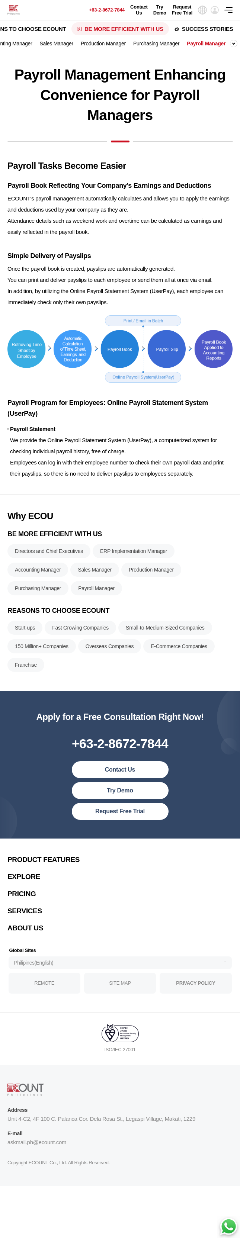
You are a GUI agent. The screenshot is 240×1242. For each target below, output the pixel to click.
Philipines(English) (34, 965)
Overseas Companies (110, 648)
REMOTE (44, 985)
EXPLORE (23, 879)
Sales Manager (56, 43)
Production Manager (103, 43)
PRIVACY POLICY (195, 985)
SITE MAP (120, 985)
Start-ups (25, 630)
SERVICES (24, 913)
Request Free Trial (182, 10)
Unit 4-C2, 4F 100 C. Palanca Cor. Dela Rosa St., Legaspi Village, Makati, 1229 (101, 1121)
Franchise (26, 667)
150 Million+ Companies (41, 648)
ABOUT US (25, 930)
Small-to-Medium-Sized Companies (165, 630)
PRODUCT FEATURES (43, 862)
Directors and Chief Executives (49, 553)
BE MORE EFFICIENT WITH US (123, 29)
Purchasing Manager (156, 43)
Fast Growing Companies (80, 630)
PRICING (21, 896)
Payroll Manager (206, 43)
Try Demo (159, 10)
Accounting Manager (38, 572)
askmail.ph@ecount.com (36, 1144)
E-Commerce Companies (179, 648)
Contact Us (139, 10)
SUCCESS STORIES (207, 29)
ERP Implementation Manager (133, 553)
